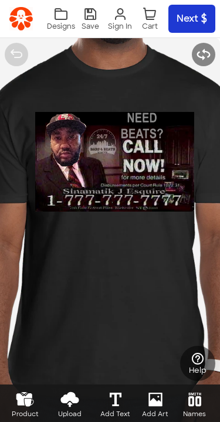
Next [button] (192, 18)
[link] (21, 18)
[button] (90, 19)
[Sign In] (120, 19)
